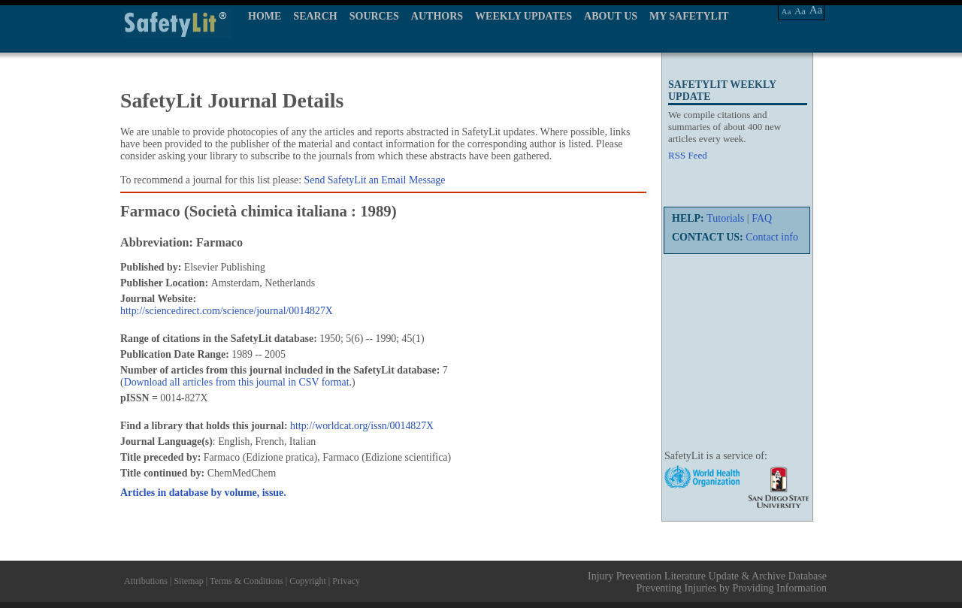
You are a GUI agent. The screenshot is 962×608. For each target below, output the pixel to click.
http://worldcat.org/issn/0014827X (362, 425)
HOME (264, 16)
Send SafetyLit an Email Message (375, 180)
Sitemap (188, 581)
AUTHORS (437, 16)
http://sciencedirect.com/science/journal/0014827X (226, 310)
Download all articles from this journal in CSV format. (238, 382)
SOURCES (374, 16)
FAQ (762, 218)
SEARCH (315, 16)
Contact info (772, 237)
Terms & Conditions (246, 581)
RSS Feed (687, 155)
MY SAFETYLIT (689, 16)
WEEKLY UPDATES (523, 16)
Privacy (346, 581)
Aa (786, 11)
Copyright (307, 581)
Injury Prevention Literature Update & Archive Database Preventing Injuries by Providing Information (707, 582)
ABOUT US (610, 16)
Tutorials (725, 218)
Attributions (146, 581)
